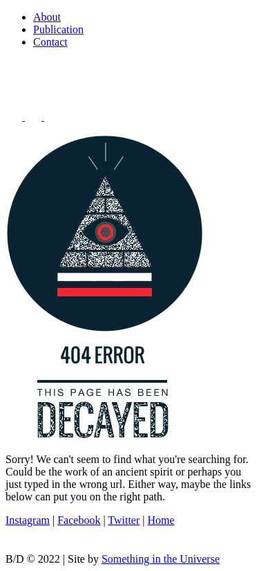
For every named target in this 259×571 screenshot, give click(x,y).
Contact (50, 42)
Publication (58, 29)
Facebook (78, 520)
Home (161, 520)
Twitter (124, 520)
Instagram (28, 520)
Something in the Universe (161, 559)
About (47, 17)
